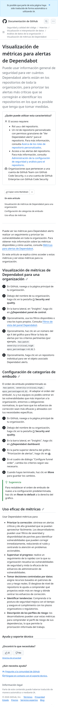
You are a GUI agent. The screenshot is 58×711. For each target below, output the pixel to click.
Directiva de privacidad (11, 658)
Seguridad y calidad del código (21, 27)
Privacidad (40, 697)
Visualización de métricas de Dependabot (27, 36)
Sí (7, 652)
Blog (42, 700)
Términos (28, 697)
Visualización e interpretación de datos (25, 30)
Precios (14, 700)
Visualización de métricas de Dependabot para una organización (26, 274)
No (18, 652)
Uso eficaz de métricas (23, 509)
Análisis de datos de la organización (24, 33)
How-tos (43, 27)
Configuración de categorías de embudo (29, 374)
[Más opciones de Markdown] (32, 192)
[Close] (49, 4)
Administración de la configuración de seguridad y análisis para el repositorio (31, 161)
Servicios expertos (29, 700)
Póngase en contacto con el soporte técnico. (24, 675)
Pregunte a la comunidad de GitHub (21, 671)
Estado (5, 700)
